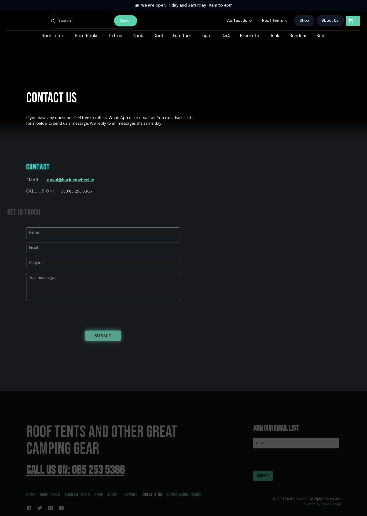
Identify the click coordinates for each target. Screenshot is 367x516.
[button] (239, 20)
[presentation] (61, 315)
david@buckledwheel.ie (70, 179)
